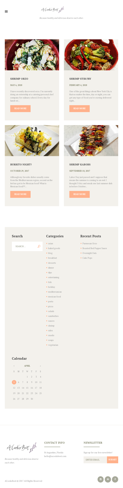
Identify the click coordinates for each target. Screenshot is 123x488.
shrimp (51, 323)
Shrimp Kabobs (80, 164)
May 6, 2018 (16, 85)
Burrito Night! (21, 164)
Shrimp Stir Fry (80, 78)
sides (50, 327)
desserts (52, 262)
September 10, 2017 (80, 170)
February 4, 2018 (78, 85)
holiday (51, 285)
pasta (50, 299)
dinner (51, 266)
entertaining (53, 276)
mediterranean (55, 290)
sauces (51, 318)
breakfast (52, 257)
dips (50, 271)
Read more (20, 108)
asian (50, 243)
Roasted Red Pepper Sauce (94, 248)
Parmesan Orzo (89, 243)
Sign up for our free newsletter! (98, 449)
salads (51, 309)
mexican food (54, 295)
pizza (50, 304)
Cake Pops (87, 257)
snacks (51, 332)
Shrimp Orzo (19, 78)
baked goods (54, 248)
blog (50, 252)
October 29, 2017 (19, 170)
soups (51, 337)
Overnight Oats (89, 252)
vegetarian (53, 342)
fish (50, 280)
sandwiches (53, 313)
